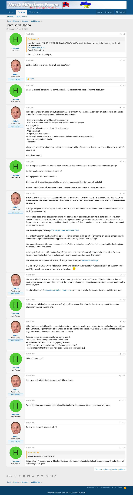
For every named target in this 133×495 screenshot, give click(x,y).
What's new (34, 12)
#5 (124, 161)
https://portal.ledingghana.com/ (58, 290)
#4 (124, 107)
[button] (40, 12)
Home (11, 12)
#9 (124, 322)
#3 (124, 85)
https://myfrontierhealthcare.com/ (64, 230)
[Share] (120, 34)
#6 (124, 193)
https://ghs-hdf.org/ (90, 260)
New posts (10, 16)
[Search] (121, 12)
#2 (124, 60)
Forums (21, 12)
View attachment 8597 (36, 48)
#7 (124, 275)
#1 (124, 34)
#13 (123, 423)
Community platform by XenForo (66, 492)
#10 (123, 354)
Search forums (22, 16)
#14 (123, 447)
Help (114, 488)
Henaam (12, 29)
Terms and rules (92, 488)
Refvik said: (32, 39)
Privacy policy (105, 488)
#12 (123, 401)
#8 (124, 300)
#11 (123, 376)
